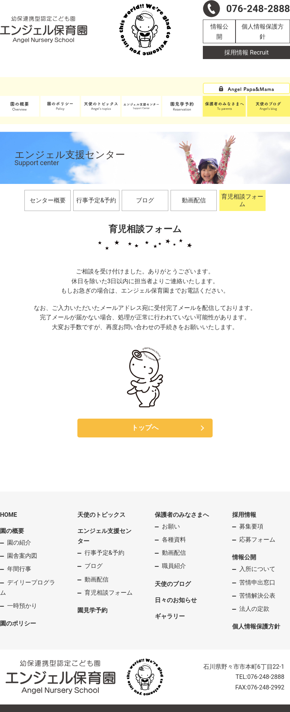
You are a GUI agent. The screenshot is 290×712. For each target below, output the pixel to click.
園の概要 (12, 530)
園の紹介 (19, 542)
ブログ (145, 200)
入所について (257, 568)
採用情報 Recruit (246, 52)
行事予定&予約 (96, 200)
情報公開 (219, 31)
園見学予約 (92, 610)
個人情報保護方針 (263, 31)
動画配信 (194, 200)
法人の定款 (254, 608)
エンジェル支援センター (104, 536)
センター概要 (48, 200)
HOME (8, 514)
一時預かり (22, 605)
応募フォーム (257, 539)
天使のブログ (173, 584)
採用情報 (244, 514)
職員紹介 (174, 565)
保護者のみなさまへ (182, 514)
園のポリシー (18, 623)
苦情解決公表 (257, 595)
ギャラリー (170, 616)
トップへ (145, 427)
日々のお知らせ (176, 600)
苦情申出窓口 (257, 582)
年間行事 (19, 568)
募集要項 (251, 526)
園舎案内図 (22, 555)
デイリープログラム (27, 587)
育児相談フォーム (242, 200)
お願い (171, 526)
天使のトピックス (101, 514)
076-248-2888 (265, 676)
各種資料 (174, 539)
